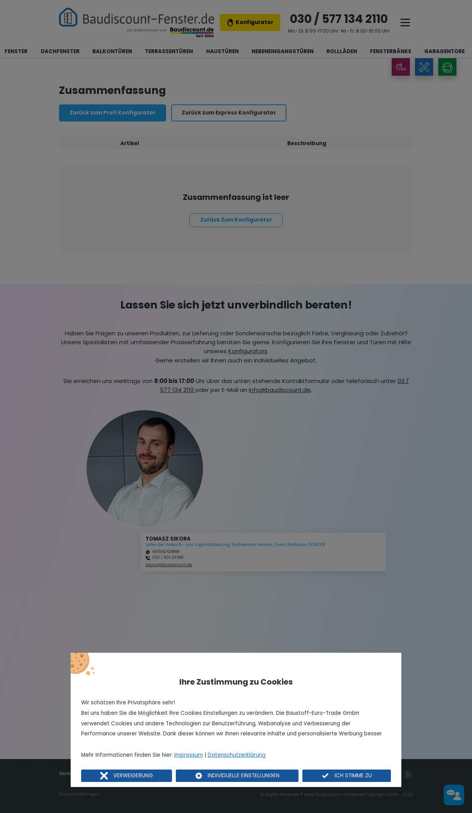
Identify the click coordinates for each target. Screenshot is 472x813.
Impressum (188, 755)
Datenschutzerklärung (237, 755)
